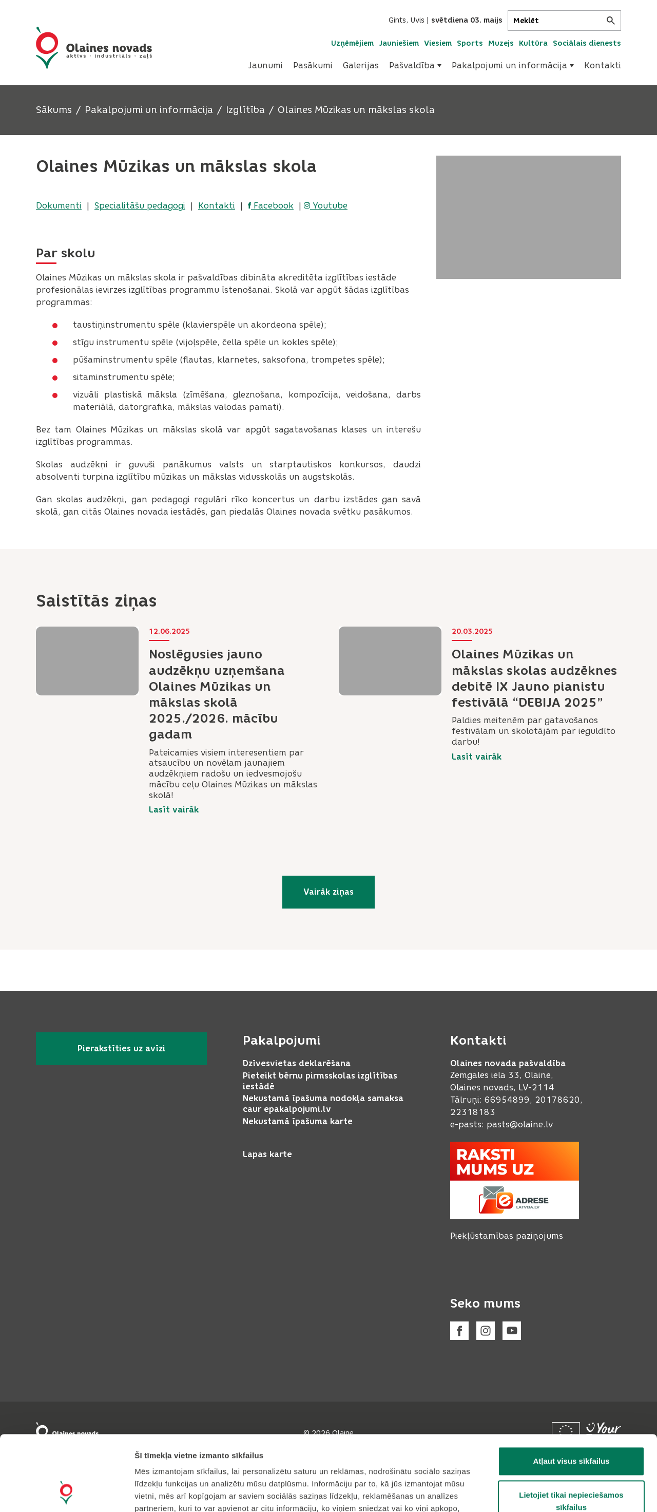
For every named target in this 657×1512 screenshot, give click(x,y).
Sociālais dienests (587, 43)
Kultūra (533, 43)
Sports (470, 43)
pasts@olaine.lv (520, 1124)
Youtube (325, 206)
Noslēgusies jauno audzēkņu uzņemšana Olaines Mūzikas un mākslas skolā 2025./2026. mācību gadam (217, 694)
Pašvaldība (415, 65)
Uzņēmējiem (352, 43)
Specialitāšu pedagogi (139, 206)
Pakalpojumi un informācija (513, 65)
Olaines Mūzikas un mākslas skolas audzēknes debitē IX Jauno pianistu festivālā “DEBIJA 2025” (534, 678)
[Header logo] (94, 48)
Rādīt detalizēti (559, 1491)
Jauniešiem (399, 43)
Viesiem (438, 43)
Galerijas (361, 65)
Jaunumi (265, 65)
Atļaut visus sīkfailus (571, 1390)
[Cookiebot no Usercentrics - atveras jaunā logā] (66, 1492)
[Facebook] (459, 1330)
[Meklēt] (564, 20)
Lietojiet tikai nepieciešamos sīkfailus (571, 1430)
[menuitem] (265, 65)
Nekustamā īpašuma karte (298, 1121)
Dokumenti (59, 206)
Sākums (54, 110)
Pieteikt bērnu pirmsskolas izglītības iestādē (320, 1081)
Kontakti (602, 65)
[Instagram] (485, 1330)
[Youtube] (512, 1330)
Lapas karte (267, 1154)
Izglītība (245, 110)
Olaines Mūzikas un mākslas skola (356, 110)
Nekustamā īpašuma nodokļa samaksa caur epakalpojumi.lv (323, 1103)
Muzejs (501, 43)
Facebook (271, 206)
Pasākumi (313, 65)
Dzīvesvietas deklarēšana (297, 1063)
